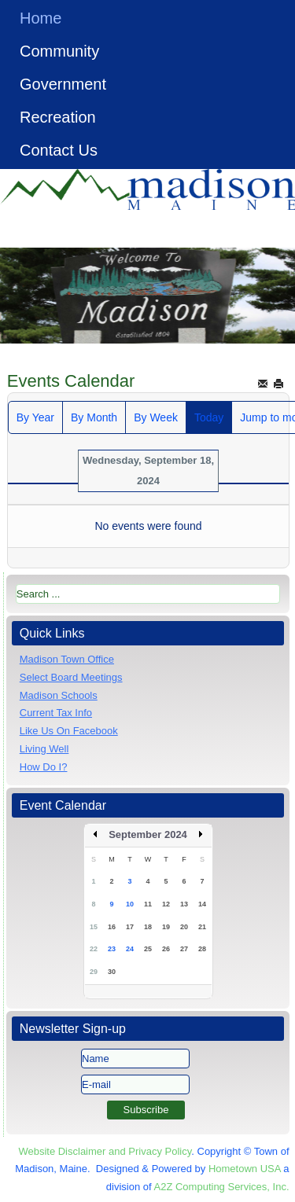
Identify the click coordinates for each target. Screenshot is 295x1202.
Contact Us (59, 150)
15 (94, 927)
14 (202, 904)
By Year (35, 417)
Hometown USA (244, 1168)
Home (40, 18)
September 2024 (148, 834)
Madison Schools (59, 695)
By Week (156, 417)
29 (94, 972)
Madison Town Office (67, 659)
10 (130, 904)
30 (112, 972)
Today (208, 417)
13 (184, 904)
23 (112, 949)
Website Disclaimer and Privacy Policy (104, 1151)
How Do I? (44, 767)
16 (112, 927)
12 (166, 904)
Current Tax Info (56, 713)
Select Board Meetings (71, 677)
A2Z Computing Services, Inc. (221, 1187)
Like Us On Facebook (69, 731)
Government (63, 84)
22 (94, 949)
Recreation (58, 117)
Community (59, 51)
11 (148, 904)
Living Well (44, 749)
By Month (94, 417)
